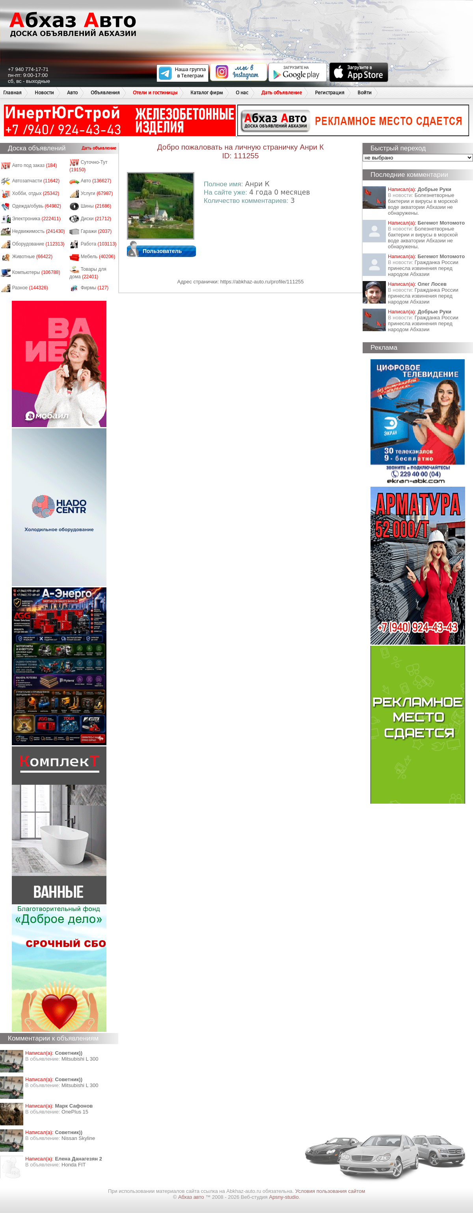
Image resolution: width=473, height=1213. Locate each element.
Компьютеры (36, 272)
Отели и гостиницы (155, 93)
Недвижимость (38, 231)
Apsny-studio (283, 1197)
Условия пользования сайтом (330, 1191)
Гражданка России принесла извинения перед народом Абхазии (423, 268)
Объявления (105, 93)
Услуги (97, 193)
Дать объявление (281, 93)
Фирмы (95, 288)
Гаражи (96, 231)
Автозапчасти (36, 181)
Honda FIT (73, 1165)
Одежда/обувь (36, 206)
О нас (242, 93)
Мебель (98, 256)
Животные (32, 256)
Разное (30, 288)
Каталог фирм (206, 93)
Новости (44, 93)
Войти (365, 93)
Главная (12, 93)
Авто (72, 93)
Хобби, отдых (36, 193)
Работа (99, 244)
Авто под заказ (34, 165)
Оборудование (38, 244)
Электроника (36, 218)
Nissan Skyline (78, 1138)
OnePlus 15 (74, 1112)
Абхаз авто (191, 1197)
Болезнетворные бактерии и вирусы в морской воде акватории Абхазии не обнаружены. (423, 204)
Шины (96, 206)
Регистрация (330, 93)
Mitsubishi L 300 (79, 1059)
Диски (96, 218)
